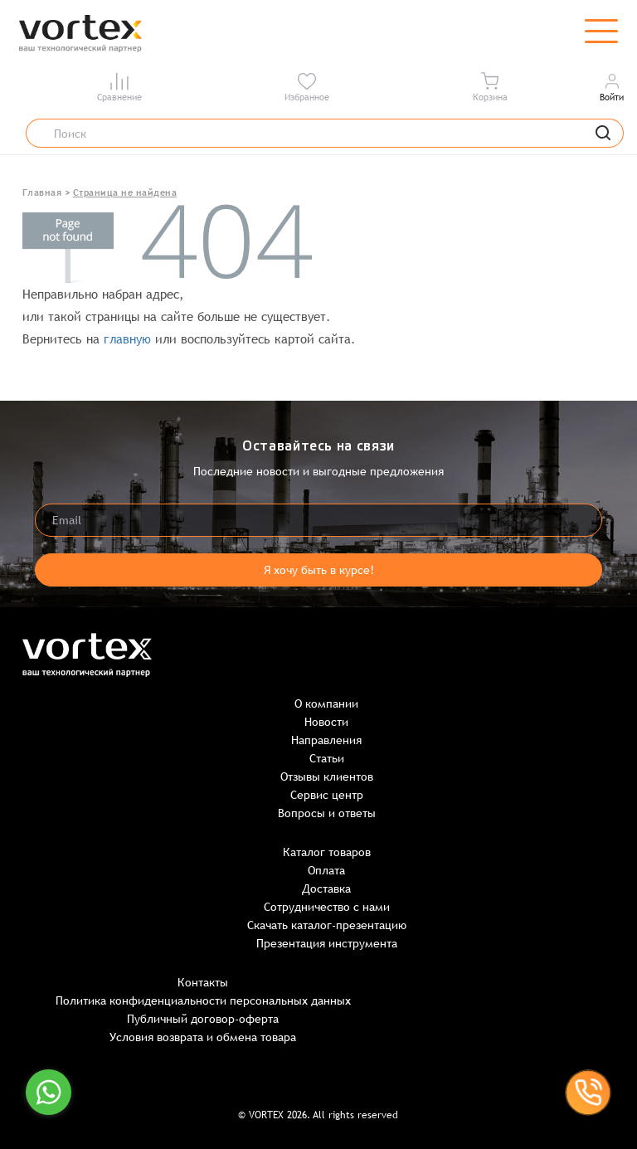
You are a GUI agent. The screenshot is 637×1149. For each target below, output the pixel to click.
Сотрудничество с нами (327, 906)
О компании (326, 703)
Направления (326, 740)
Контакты (202, 982)
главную (127, 339)
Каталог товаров (327, 852)
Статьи (326, 758)
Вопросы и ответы (327, 813)
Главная (42, 192)
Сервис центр (326, 794)
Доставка (326, 888)
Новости (326, 721)
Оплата (326, 870)
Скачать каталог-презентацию (326, 925)
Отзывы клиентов (326, 776)
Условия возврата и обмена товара (202, 1037)
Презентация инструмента (326, 943)
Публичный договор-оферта (203, 1018)
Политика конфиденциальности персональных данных (203, 1000)
